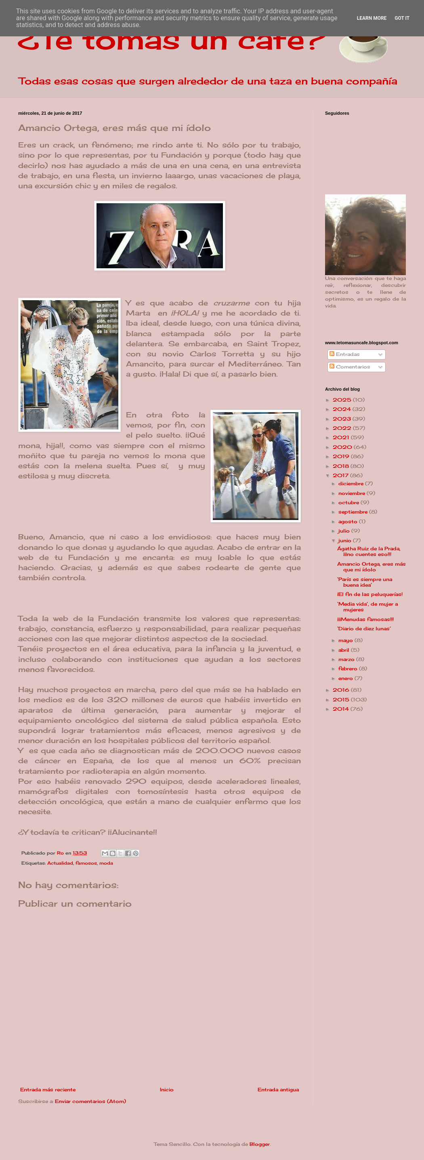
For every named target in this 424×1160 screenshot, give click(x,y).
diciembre (351, 483)
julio (344, 531)
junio (345, 540)
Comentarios (350, 367)
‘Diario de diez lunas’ (364, 628)
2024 (343, 409)
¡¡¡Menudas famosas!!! (365, 619)
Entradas (345, 354)
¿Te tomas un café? (171, 38)
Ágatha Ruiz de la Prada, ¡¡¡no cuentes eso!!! (369, 551)
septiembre (353, 512)
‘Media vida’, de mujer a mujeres (367, 607)
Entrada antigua (278, 1089)
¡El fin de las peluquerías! (370, 594)
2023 (343, 419)
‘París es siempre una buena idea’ (364, 582)
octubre (349, 502)
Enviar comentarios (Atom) (90, 1101)
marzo (347, 659)
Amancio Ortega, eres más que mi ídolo (371, 567)
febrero (348, 668)
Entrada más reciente (48, 1089)
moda (106, 863)
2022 (343, 428)
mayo (346, 640)
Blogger (260, 1144)
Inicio (167, 1089)
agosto (348, 521)
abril (344, 650)
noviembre (352, 493)
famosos (86, 863)
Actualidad (60, 863)
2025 (343, 400)
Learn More (372, 18)
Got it (402, 18)
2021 (342, 437)
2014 (342, 709)
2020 (343, 447)
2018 (342, 466)
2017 (341, 475)
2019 (342, 456)
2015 (342, 700)
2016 (342, 690)
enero (346, 678)
